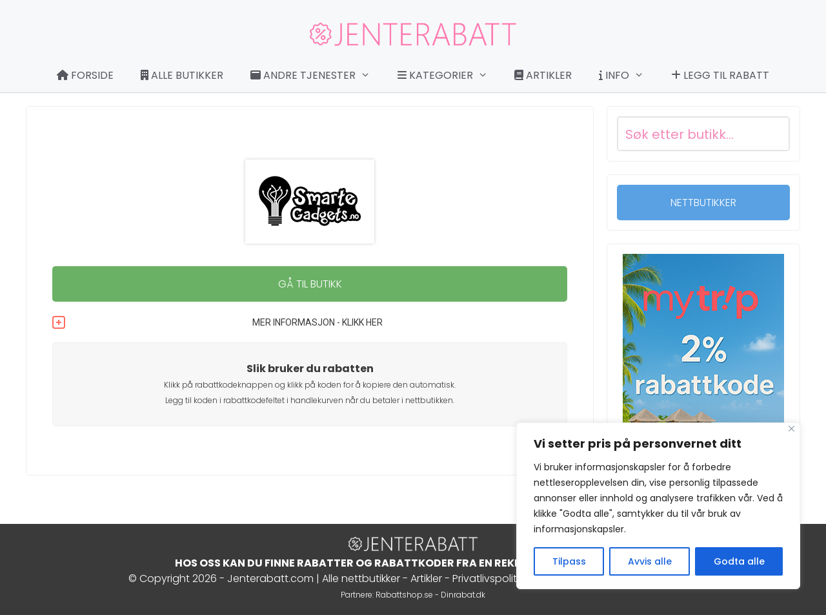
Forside (85, 75)
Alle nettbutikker (361, 578)
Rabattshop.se (404, 594)
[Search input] (687, 134)
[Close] (791, 429)
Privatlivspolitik (487, 578)
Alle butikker (182, 75)
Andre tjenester (316, 75)
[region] (658, 505)
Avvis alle (650, 561)
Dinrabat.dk (463, 594)
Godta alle (739, 561)
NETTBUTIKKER (703, 202)
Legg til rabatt (720, 75)
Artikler (543, 75)
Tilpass (569, 561)
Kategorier (449, 75)
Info (628, 75)
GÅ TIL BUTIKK (310, 283)
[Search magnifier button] (772, 134)
